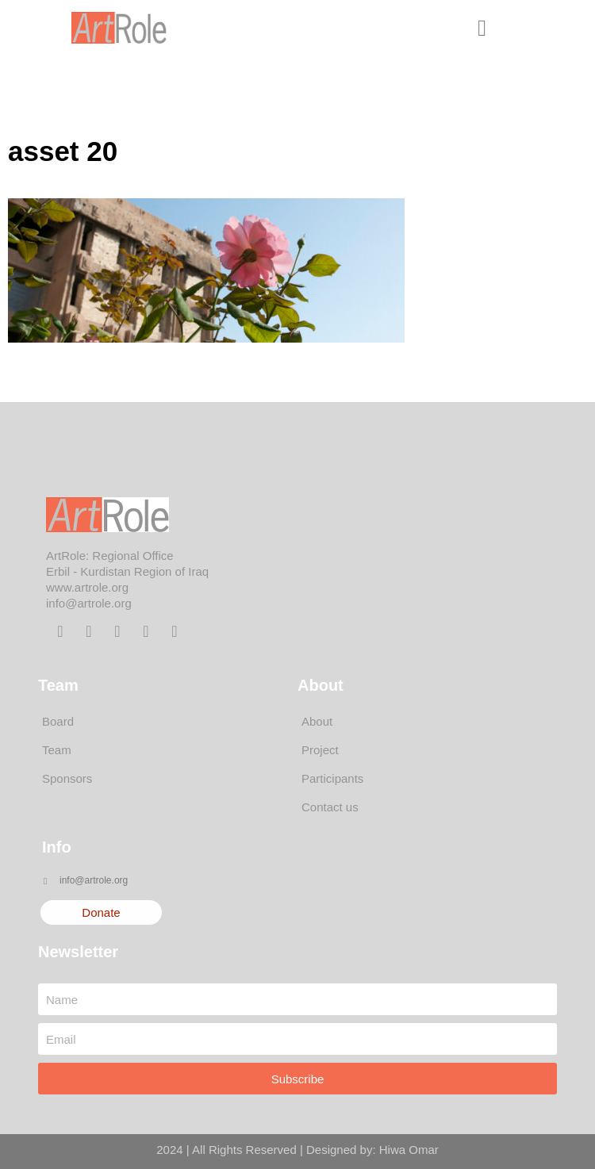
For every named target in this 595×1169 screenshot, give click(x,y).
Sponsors (67, 778)
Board (58, 721)
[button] (482, 27)
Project (320, 750)
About (316, 721)
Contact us (330, 807)
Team (56, 750)
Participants (332, 778)
